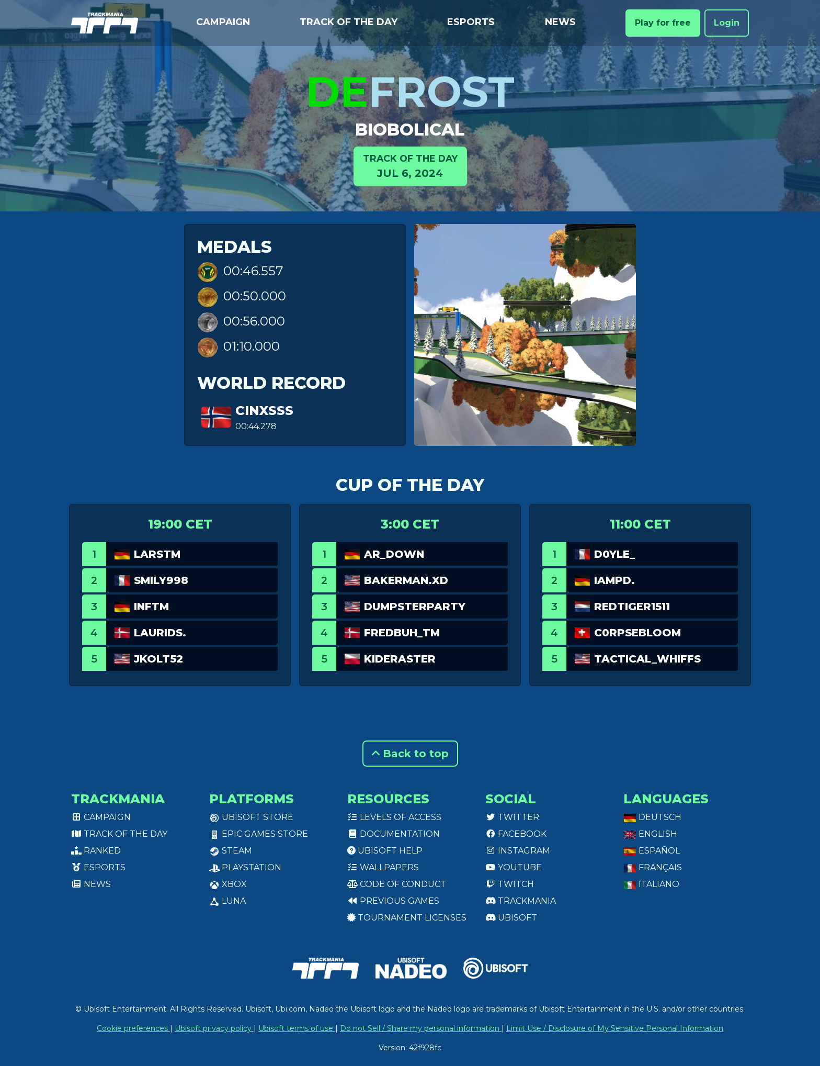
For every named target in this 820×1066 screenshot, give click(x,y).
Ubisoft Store (251, 817)
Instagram (517, 851)
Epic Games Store (258, 834)
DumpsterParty (414, 606)
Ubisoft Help (385, 851)
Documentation (393, 834)
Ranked (96, 851)
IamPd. (614, 580)
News (560, 22)
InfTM (151, 606)
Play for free (663, 23)
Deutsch (652, 817)
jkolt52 (158, 659)
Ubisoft (511, 918)
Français (652, 867)
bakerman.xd (406, 580)
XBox (228, 884)
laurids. (160, 632)
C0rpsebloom (637, 632)
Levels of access (394, 817)
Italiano (651, 884)
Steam (230, 851)
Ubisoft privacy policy (214, 1028)
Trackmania (520, 901)
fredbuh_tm (402, 632)
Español (651, 851)
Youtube (513, 867)
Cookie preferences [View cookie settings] (133, 1028)
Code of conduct (396, 884)
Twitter (512, 817)
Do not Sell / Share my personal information (421, 1028)
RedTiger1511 (632, 606)
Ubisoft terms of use (296, 1028)
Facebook (515, 834)
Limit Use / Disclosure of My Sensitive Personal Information (614, 1028)
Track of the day (348, 22)
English (650, 834)
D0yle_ (614, 554)
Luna (227, 901)
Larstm (157, 554)
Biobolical (410, 129)
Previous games (393, 901)
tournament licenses (406, 918)
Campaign (223, 22)
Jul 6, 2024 (410, 165)
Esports (471, 22)
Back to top (410, 753)
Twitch (509, 884)
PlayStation (245, 867)
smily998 (161, 580)
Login (726, 23)
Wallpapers (383, 867)
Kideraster (400, 659)
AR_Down (394, 554)
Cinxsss (264, 410)
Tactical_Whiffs (647, 659)
